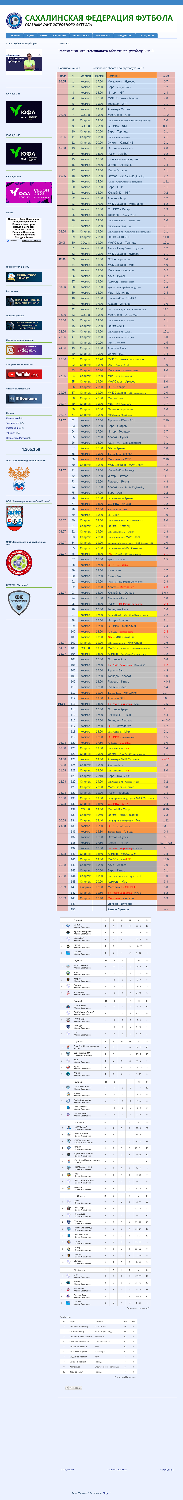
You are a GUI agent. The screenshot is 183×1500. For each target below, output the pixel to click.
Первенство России (16, 438)
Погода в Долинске (24, 227)
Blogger (106, 1493)
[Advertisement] (117, 1431)
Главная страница (117, 1469)
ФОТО (43, 35)
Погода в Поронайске (24, 221)
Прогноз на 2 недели (31, 240)
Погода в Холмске (24, 229)
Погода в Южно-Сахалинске (23, 219)
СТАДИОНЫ (59, 35)
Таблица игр (12, 423)
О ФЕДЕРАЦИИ (124, 35)
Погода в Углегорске (23, 224)
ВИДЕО (30, 35)
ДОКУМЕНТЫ (103, 35)
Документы (12, 418)
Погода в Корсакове (24, 234)
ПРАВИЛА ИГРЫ (81, 35)
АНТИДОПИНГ (146, 35)
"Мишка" (10, 433)
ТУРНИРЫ (14, 35)
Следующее (67, 1469)
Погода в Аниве (24, 237)
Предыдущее (167, 1469)
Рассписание (13, 428)
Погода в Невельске (24, 232)
